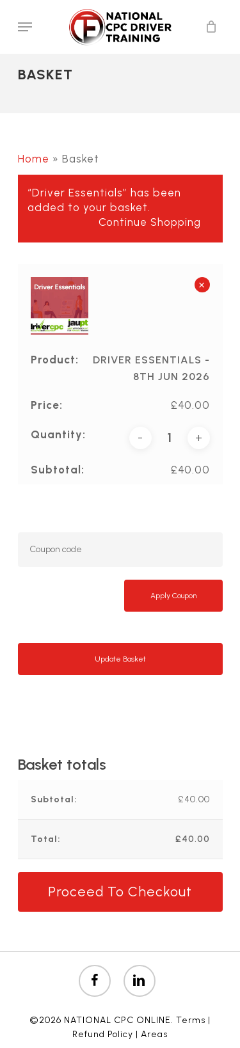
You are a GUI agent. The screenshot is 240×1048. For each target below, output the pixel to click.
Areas (154, 1034)
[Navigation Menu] (25, 26)
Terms (190, 1020)
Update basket (120, 659)
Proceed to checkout (120, 892)
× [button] (201, 284)
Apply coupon (173, 595)
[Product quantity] (169, 438)
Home (33, 158)
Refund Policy (102, 1034)
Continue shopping (150, 222)
